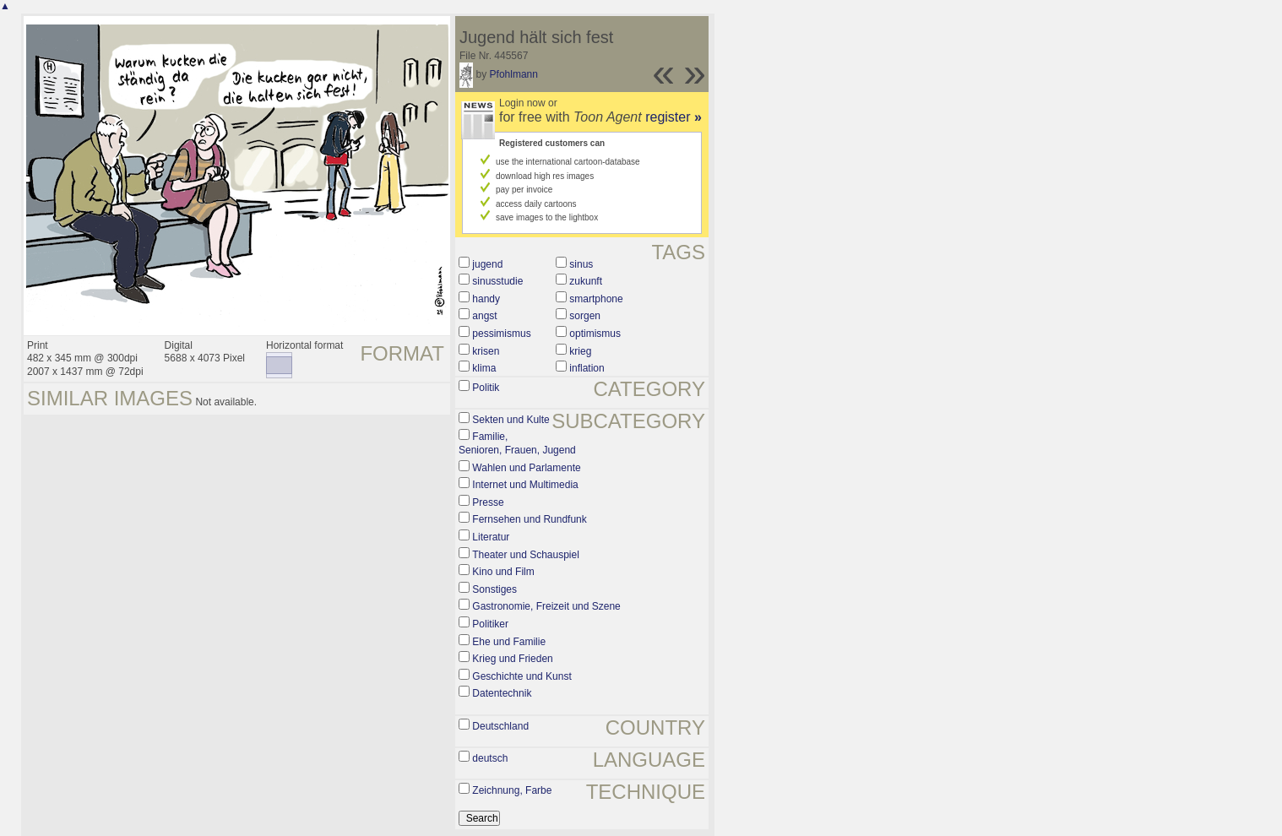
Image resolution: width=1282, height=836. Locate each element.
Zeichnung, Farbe (511, 790)
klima (484, 368)
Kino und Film (503, 572)
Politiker (490, 624)
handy (486, 299)
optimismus (595, 333)
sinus (581, 264)
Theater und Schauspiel (525, 555)
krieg (580, 351)
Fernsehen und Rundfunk (529, 519)
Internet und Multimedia (525, 485)
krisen (485, 351)
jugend (487, 264)
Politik (485, 388)
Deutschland (500, 726)
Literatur (490, 537)
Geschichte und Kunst (521, 676)
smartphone (595, 299)
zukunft (585, 281)
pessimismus (501, 333)
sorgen (584, 316)
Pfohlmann (514, 74)
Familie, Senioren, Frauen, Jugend (517, 443)
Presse (487, 502)
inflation (586, 368)
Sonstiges (494, 589)
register (673, 117)
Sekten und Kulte (510, 420)
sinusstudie (497, 281)
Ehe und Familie (509, 642)
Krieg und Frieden (512, 659)
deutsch (490, 758)
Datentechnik (501, 693)
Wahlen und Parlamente (526, 468)
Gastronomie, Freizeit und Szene (546, 606)
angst (484, 316)
